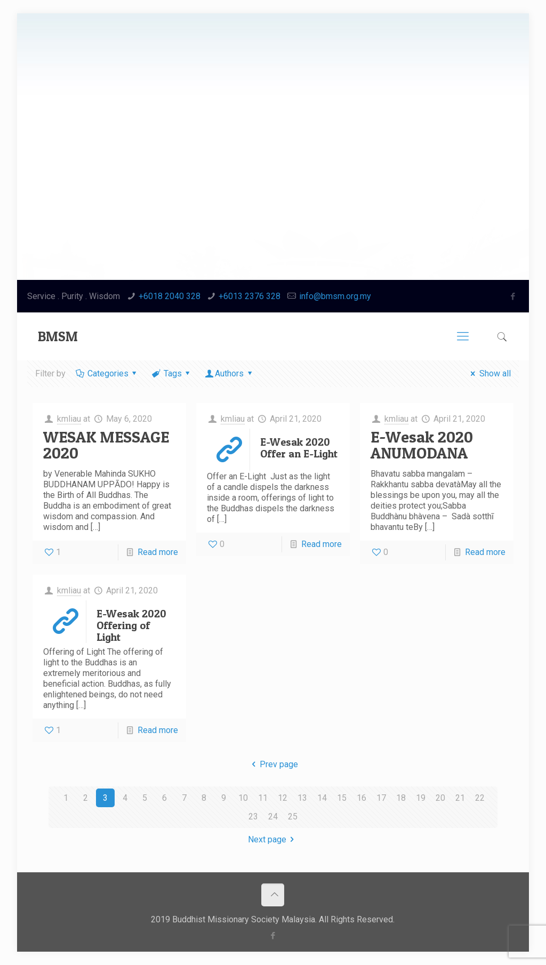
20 (440, 798)
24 (273, 816)
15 (342, 798)
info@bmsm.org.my (335, 296)
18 (401, 798)
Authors (229, 373)
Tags (172, 373)
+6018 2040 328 (169, 296)
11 (263, 798)
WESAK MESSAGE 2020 (106, 444)
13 (302, 798)
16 (361, 798)
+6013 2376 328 (249, 296)
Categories (107, 373)
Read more (158, 552)
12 (282, 798)
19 (420, 798)
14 (322, 798)
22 (480, 798)
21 (460, 798)
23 (253, 816)
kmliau (69, 419)
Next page (273, 839)
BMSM (58, 336)
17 (381, 798)
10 (243, 798)
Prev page (273, 764)
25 (293, 816)
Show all (488, 373)
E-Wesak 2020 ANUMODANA (422, 444)
